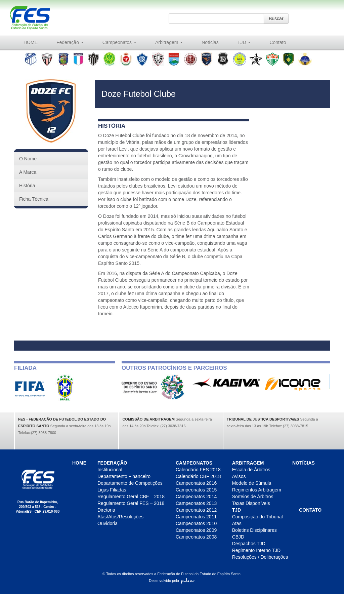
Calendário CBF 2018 (198, 476)
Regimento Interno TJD (256, 550)
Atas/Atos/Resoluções (120, 516)
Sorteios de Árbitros (252, 496)
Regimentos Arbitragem (256, 489)
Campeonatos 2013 (196, 503)
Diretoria (106, 510)
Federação (70, 42)
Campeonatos (119, 42)
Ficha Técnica (33, 199)
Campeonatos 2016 (196, 483)
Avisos (239, 476)
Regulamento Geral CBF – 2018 (131, 496)
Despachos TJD (248, 543)
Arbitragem (169, 42)
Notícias (210, 42)
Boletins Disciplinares (254, 530)
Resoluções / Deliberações (260, 557)
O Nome (28, 158)
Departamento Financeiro (123, 476)
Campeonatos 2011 (196, 516)
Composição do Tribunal (257, 516)
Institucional (109, 469)
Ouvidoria (107, 523)
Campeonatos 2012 (196, 510)
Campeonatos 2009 (196, 530)
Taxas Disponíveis (251, 503)
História (27, 185)
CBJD (238, 537)
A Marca (27, 172)
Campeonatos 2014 (196, 496)
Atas (237, 523)
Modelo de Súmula (251, 483)
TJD (244, 42)
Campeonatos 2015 (196, 489)
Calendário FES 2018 (198, 469)
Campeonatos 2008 (196, 537)
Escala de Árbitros (251, 469)
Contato (277, 42)
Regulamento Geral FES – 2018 (130, 503)
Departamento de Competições (130, 483)
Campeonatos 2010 (196, 523)
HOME (31, 42)
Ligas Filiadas (111, 489)
